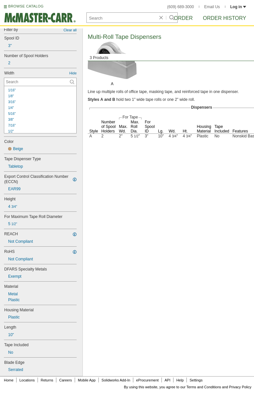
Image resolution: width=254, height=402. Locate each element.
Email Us (212, 7)
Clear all (70, 30)
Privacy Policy (240, 387)
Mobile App (87, 380)
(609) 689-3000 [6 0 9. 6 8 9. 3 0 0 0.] (180, 7)
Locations (27, 380)
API (168, 380)
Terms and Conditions (204, 387)
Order (183, 18)
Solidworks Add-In (115, 380)
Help (180, 380)
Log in (238, 7)
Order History (224, 18)
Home (8, 380)
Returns (47, 380)
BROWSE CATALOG (25, 6)
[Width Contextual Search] (40, 82)
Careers (65, 380)
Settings (195, 380)
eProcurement (147, 380)
